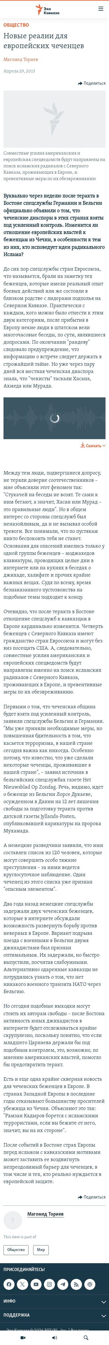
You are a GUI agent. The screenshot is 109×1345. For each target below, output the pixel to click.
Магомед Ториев (20, 59)
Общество (16, 25)
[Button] (92, 83)
